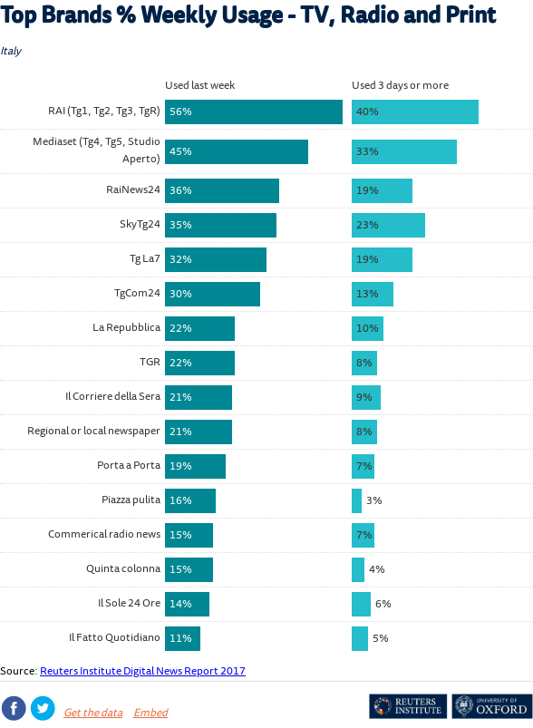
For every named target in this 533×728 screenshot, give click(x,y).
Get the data (92, 714)
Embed (150, 714)
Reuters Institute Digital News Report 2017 (143, 672)
